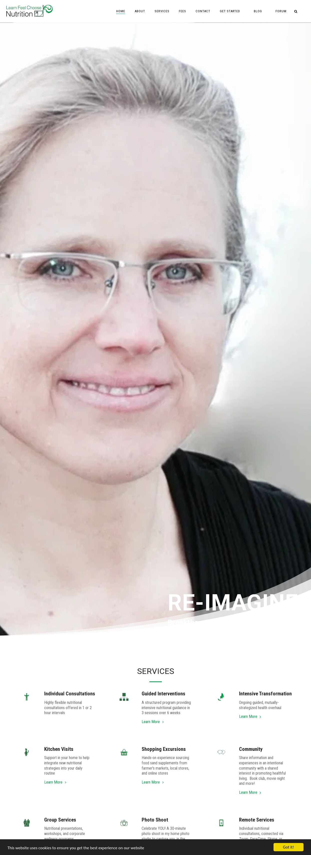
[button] (232, 11)
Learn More (153, 721)
